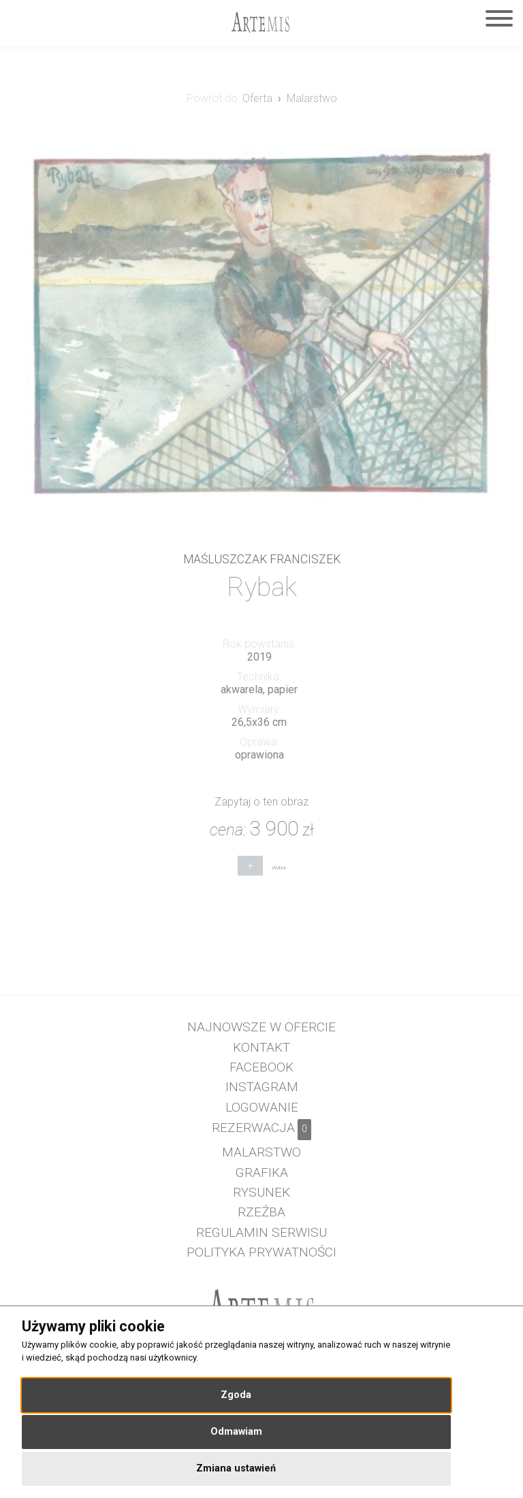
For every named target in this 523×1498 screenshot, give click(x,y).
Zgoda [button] (236, 1395)
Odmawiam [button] (236, 1431)
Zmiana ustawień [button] (236, 1468)
